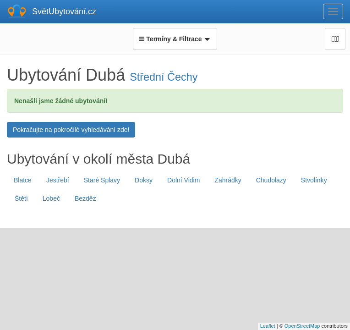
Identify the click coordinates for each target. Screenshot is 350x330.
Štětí (21, 198)
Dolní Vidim (183, 180)
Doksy (144, 180)
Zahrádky (227, 180)
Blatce (23, 180)
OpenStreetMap (302, 326)
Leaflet (267, 326)
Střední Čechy (163, 77)
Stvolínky (314, 180)
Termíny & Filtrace (175, 39)
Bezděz (85, 198)
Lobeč (51, 198)
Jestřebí (57, 180)
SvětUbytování (64, 11)
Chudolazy (271, 180)
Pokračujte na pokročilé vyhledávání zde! (71, 129)
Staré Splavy (102, 180)
